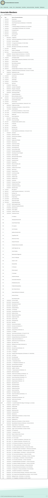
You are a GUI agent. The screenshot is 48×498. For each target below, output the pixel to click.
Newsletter (37, 7)
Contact (10, 7)
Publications (42, 7)
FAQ (14, 7)
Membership (6, 7)
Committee (24, 7)
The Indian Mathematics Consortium (12, 2)
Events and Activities (30, 7)
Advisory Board (18, 7)
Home (1, 7)
